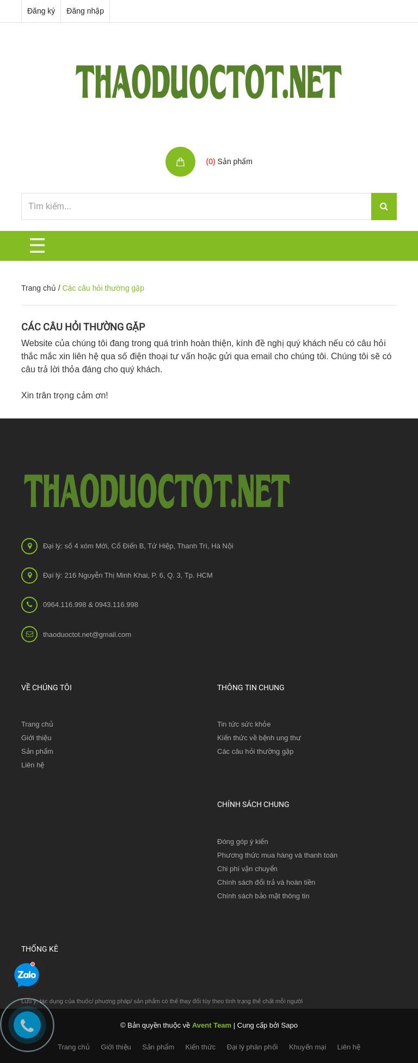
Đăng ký (41, 11)
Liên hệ (32, 765)
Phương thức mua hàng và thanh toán (277, 855)
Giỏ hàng (223, 150)
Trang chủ (37, 724)
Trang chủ (38, 288)
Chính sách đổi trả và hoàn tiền (266, 882)
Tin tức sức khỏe (244, 724)
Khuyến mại (307, 1047)
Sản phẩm (37, 751)
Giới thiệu (36, 738)
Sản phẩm (158, 1047)
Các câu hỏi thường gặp (83, 327)
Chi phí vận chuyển (247, 869)
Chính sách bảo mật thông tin (263, 896)
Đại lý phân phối (252, 1047)
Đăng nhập (85, 11)
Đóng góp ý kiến (242, 841)
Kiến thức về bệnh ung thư (259, 738)
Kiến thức (200, 1047)
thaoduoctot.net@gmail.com (87, 634)
